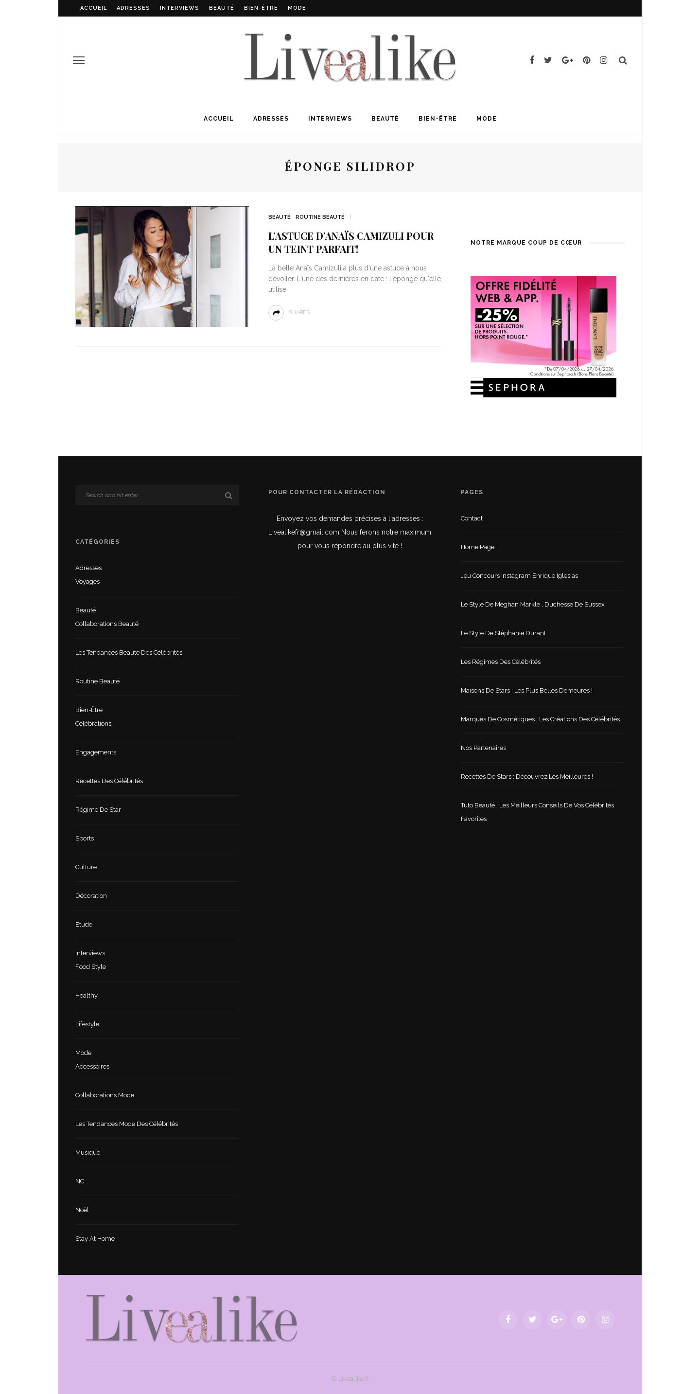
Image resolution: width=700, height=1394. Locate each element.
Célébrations (93, 723)
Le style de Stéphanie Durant (503, 633)
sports (84, 838)
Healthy (86, 995)
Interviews (179, 8)
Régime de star (98, 809)
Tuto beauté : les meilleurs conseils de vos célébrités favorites (537, 812)
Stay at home (95, 1238)
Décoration (91, 895)
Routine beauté (320, 217)
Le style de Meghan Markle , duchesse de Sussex (533, 604)
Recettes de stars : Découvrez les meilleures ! (527, 776)
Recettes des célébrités (109, 781)
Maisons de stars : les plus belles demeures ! (527, 690)
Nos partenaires (483, 747)
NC (79, 1181)
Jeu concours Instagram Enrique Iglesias (519, 575)
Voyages (87, 581)
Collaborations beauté (107, 623)
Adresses (133, 8)
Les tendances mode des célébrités (126, 1123)
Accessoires (92, 1066)
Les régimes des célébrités (501, 661)
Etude (83, 924)
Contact (472, 518)
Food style (90, 966)
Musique (87, 1152)
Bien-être (261, 8)
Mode (297, 8)
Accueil (93, 8)
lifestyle (87, 1024)
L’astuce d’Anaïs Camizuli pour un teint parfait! (351, 242)
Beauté (221, 8)
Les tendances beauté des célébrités (128, 652)
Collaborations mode (104, 1095)
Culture (86, 867)
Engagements (95, 752)
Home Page (477, 547)
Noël (82, 1210)
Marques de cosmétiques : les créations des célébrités (540, 719)
